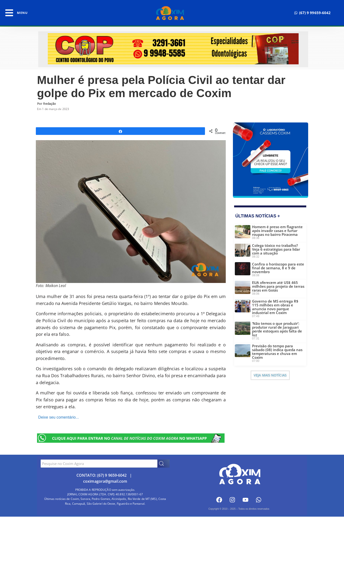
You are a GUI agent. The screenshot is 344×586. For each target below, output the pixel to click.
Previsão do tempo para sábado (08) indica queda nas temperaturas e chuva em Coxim (277, 351)
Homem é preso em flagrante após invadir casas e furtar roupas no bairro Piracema (277, 230)
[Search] (163, 463)
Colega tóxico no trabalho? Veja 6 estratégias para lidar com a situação (276, 249)
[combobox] (99, 463)
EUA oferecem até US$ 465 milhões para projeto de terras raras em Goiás (278, 286)
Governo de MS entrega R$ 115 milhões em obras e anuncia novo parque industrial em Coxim (275, 307)
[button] (312, 13)
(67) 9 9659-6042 (112, 475)
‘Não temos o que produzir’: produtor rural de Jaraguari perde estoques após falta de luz (277, 329)
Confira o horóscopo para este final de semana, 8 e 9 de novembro (278, 268)
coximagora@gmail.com (105, 481)
